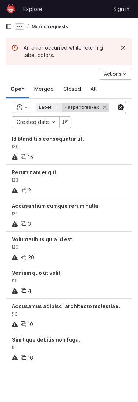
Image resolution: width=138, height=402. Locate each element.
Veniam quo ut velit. (37, 273)
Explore (32, 9)
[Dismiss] (123, 47)
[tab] (17, 89)
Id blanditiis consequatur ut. (48, 139)
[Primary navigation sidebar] (9, 26)
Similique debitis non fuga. (46, 340)
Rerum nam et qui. (34, 172)
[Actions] (115, 74)
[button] (73, 107)
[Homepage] (10, 9)
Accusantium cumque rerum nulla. (56, 206)
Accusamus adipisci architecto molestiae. (66, 306)
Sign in (121, 9)
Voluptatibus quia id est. (43, 239)
